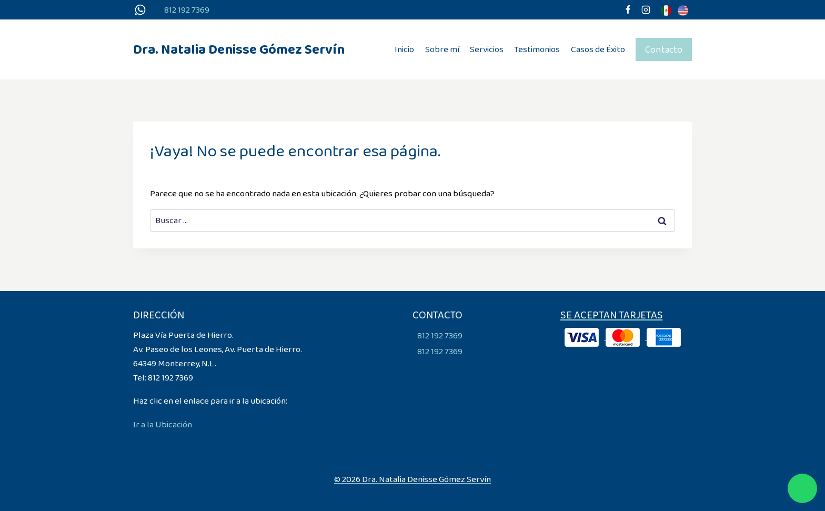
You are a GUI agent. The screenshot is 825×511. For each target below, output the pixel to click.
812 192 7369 (186, 9)
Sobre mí (442, 49)
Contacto (663, 49)
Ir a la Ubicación (162, 424)
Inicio (404, 49)
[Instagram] (646, 10)
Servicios (487, 49)
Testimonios (537, 49)
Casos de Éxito (598, 49)
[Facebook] (628, 10)
